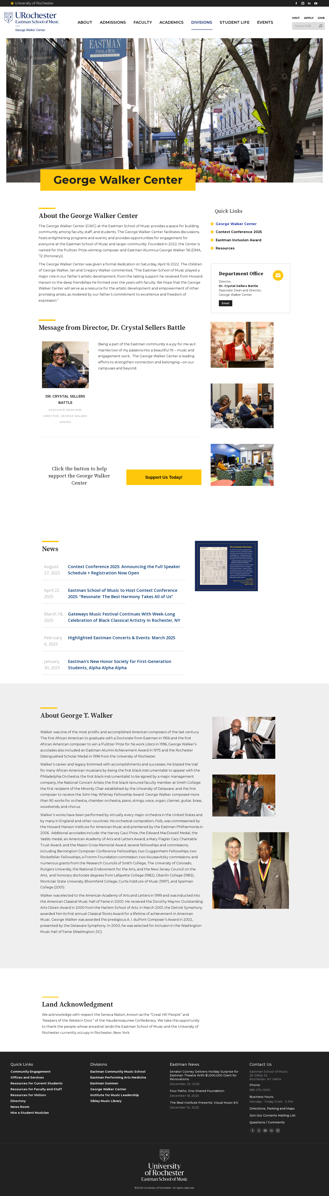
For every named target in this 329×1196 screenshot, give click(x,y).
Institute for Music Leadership (114, 1095)
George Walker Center (236, 224)
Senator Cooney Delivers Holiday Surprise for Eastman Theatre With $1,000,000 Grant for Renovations (204, 1075)
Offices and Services (27, 1077)
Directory (18, 1101)
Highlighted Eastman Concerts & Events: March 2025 (121, 637)
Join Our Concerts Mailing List (272, 1115)
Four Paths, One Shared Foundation (197, 1091)
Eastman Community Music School (117, 1071)
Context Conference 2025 (239, 232)
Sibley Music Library (105, 1101)
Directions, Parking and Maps (272, 1108)
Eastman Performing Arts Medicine (118, 1077)
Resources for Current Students (36, 1083)
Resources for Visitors (28, 1095)
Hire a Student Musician (29, 1113)
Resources (225, 248)
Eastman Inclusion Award (238, 240)
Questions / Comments (267, 1122)
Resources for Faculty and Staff (36, 1089)
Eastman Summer (104, 1083)
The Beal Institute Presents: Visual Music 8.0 (204, 1103)
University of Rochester (32, 3)
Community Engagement (30, 1071)
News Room (19, 1107)
